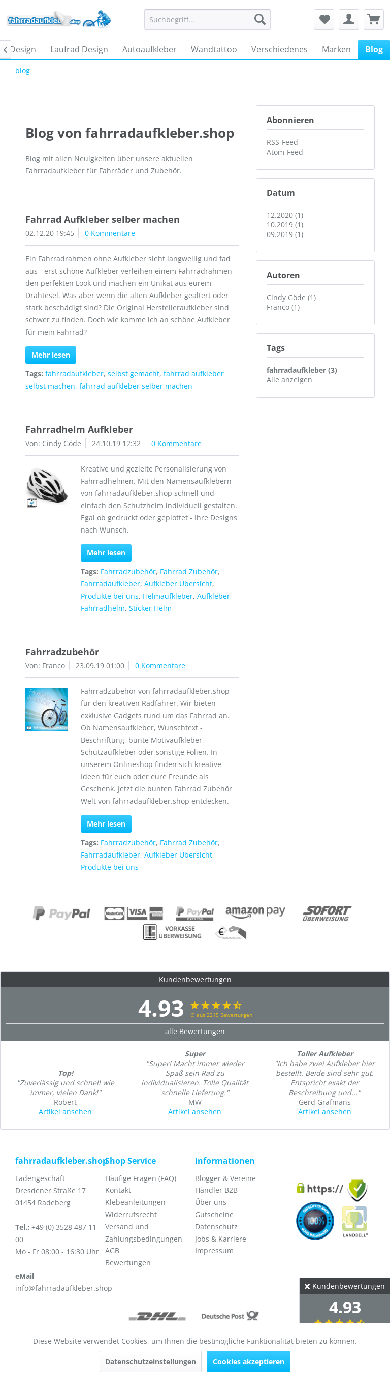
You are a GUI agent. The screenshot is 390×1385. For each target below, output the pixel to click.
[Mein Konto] (349, 19)
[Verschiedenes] (279, 49)
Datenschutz (216, 1226)
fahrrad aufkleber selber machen (135, 386)
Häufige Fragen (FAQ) (140, 1178)
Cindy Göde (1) (291, 297)
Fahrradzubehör (128, 571)
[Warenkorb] (374, 19)
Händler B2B (216, 1190)
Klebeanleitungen (135, 1202)
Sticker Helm (150, 608)
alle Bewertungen (195, 1031)
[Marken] (336, 49)
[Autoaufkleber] (149, 49)
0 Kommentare (110, 233)
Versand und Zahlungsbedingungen (143, 1233)
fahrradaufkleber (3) (302, 370)
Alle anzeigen (289, 380)
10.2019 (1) (285, 224)
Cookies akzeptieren (248, 1361)
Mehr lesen (50, 355)
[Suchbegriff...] (207, 19)
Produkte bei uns (110, 596)
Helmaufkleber (168, 596)
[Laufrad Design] (79, 49)
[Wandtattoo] (214, 49)
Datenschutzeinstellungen (150, 1361)
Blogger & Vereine (225, 1178)
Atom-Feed (285, 152)
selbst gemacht (133, 373)
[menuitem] (207, 19)
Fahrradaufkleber (110, 583)
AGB (112, 1250)
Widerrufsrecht (131, 1214)
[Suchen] (260, 19)
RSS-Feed (282, 142)
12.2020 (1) (285, 215)
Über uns (210, 1202)
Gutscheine (214, 1214)
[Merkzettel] (324, 19)
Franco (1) (283, 307)
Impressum (214, 1250)
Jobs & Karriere (220, 1239)
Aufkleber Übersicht (178, 583)
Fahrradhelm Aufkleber (79, 429)
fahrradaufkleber (74, 373)
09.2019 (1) (285, 234)
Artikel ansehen (65, 1111)
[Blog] (374, 49)
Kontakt (118, 1190)
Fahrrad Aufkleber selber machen (102, 219)
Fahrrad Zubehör (189, 571)
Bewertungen (128, 1263)
